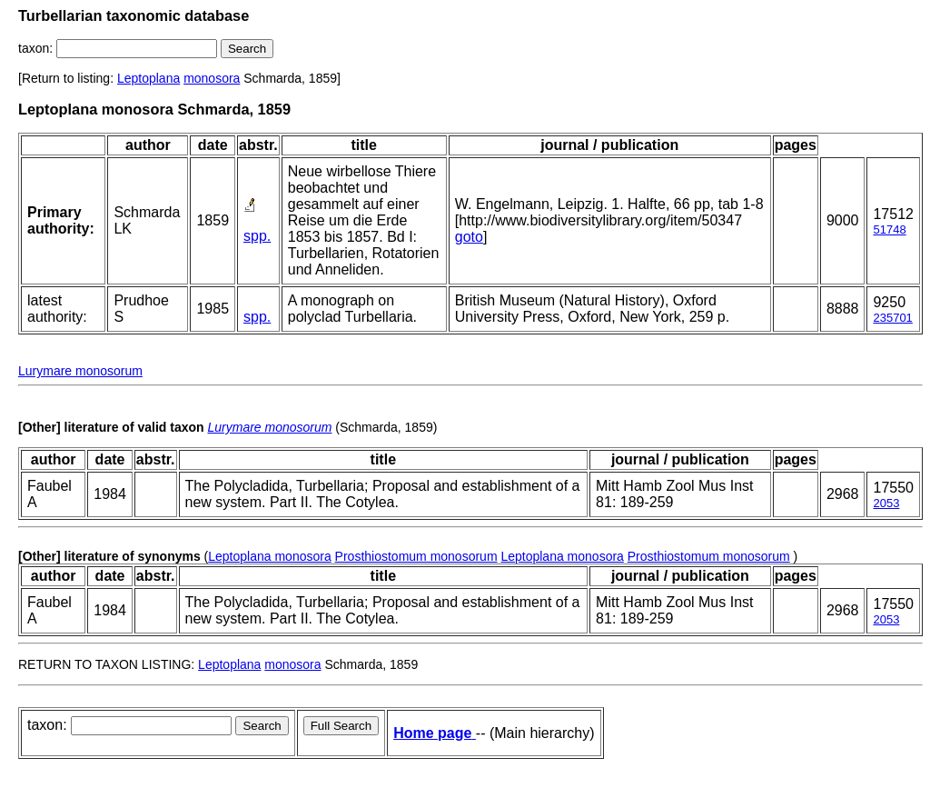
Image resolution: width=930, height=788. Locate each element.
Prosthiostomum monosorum (416, 556)
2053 (886, 503)
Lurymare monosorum (80, 371)
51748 (889, 229)
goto (469, 236)
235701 (892, 317)
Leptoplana (148, 78)
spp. (257, 236)
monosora (211, 78)
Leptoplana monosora (269, 556)
